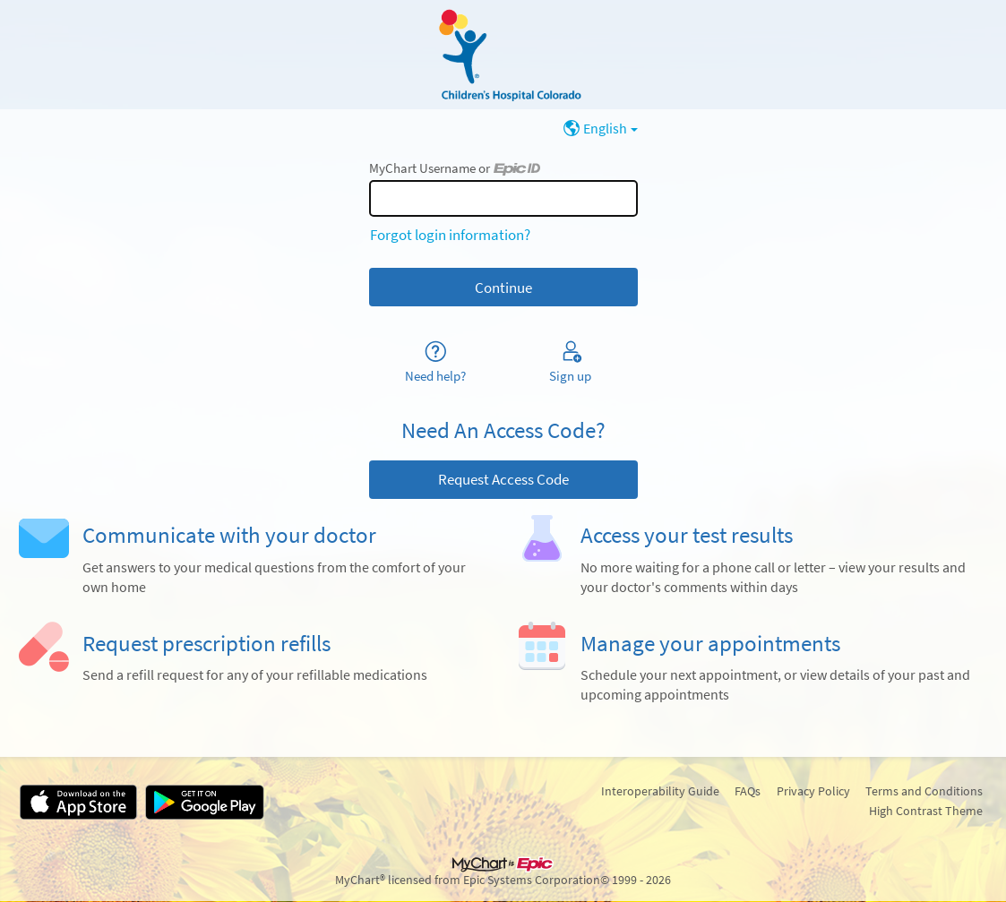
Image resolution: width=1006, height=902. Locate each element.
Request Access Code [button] (503, 479)
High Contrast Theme (926, 811)
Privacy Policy (813, 791)
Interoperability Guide (660, 791)
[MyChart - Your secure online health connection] (503, 54)
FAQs (748, 791)
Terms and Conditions (924, 791)
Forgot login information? (450, 235)
